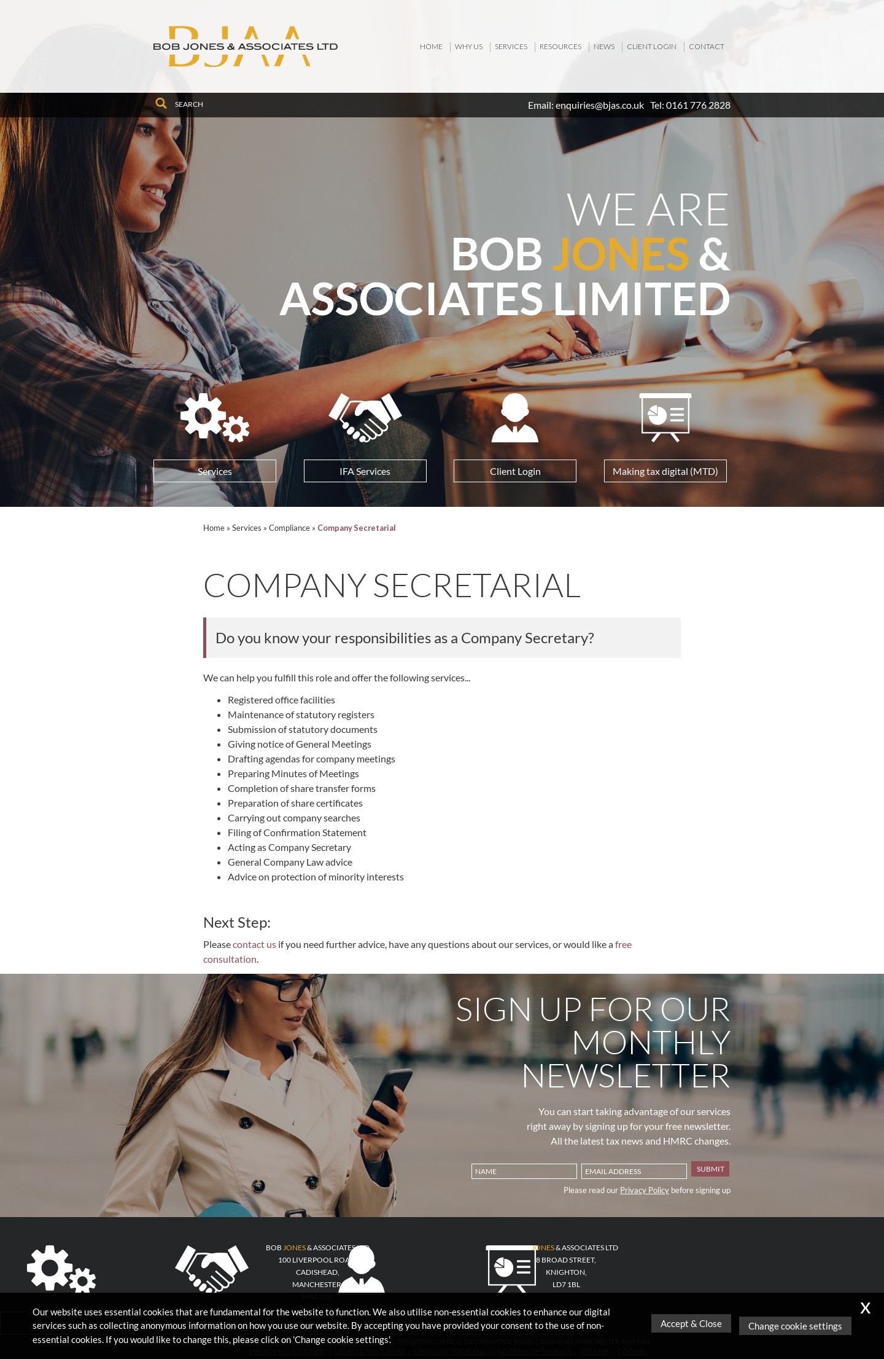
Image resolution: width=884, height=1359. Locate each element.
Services (511, 46)
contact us (254, 944)
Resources (560, 46)
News (604, 46)
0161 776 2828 (698, 105)
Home (431, 46)
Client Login (652, 46)
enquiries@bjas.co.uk (600, 105)
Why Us (469, 46)
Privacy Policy (644, 1190)
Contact (706, 46)
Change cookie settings (798, 1325)
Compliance (289, 528)
